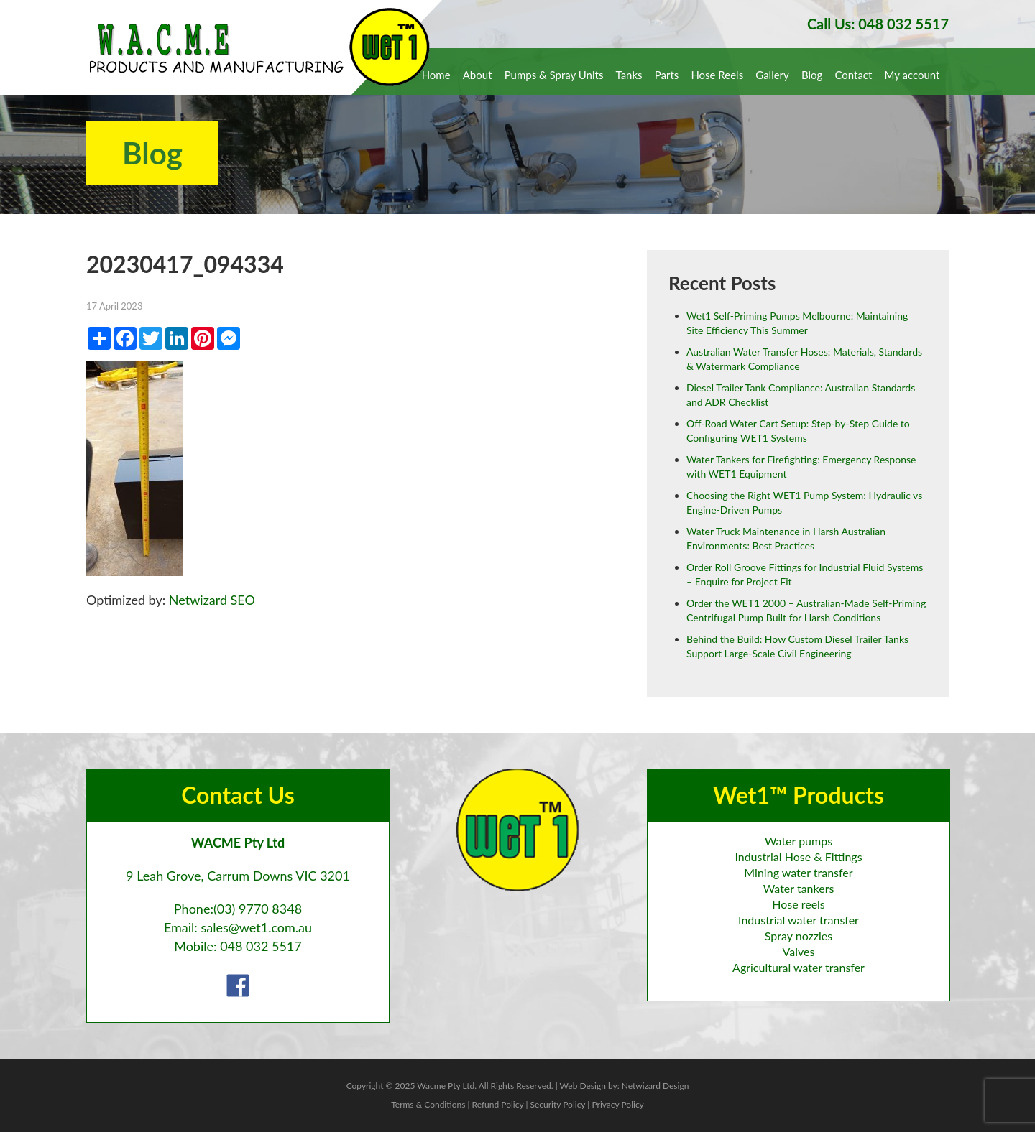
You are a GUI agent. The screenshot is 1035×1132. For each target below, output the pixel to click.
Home (436, 74)
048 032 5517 (261, 946)
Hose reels (798, 904)
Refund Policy (498, 1104)
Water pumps (798, 841)
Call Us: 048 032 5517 (878, 23)
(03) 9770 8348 (257, 909)
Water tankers (798, 888)
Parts (667, 74)
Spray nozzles (798, 935)
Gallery (772, 74)
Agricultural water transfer (798, 967)
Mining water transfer (798, 872)
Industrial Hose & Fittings (798, 856)
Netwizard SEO (212, 600)
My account (912, 74)
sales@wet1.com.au (256, 927)
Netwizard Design (655, 1085)
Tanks (629, 74)
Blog (811, 74)
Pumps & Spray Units (554, 74)
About (477, 74)
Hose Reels (717, 74)
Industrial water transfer (798, 920)
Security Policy (557, 1104)
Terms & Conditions (428, 1104)
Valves (799, 951)
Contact (853, 74)
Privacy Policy (617, 1104)
